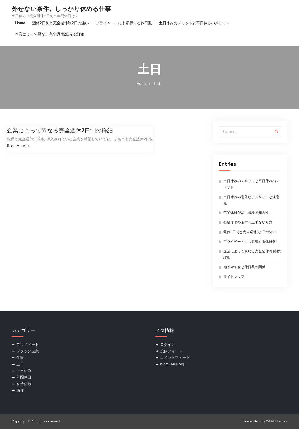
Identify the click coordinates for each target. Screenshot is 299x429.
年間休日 (23, 377)
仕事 (20, 357)
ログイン (167, 344)
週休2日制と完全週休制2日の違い (60, 23)
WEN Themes (276, 421)
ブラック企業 (27, 351)
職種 (20, 390)
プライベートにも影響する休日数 (124, 23)
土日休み (23, 370)
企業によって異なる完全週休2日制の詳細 (50, 34)
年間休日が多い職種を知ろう (246, 213)
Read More (16, 145)
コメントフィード (175, 357)
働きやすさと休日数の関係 (244, 267)
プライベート (27, 344)
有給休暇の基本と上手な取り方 (247, 222)
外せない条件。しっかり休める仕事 (61, 9)
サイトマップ (233, 277)
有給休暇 (23, 384)
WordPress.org (172, 364)
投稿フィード (171, 351)
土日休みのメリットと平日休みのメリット (194, 23)
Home (20, 23)
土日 (20, 364)
